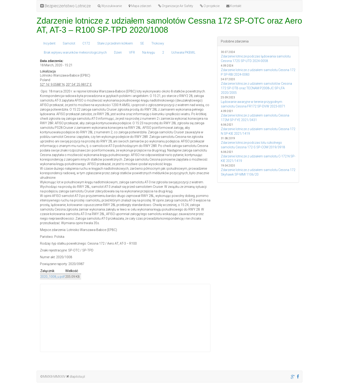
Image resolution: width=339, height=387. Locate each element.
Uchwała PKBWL (183, 52)
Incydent (49, 43)
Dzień (118, 52)
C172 (86, 43)
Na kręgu (148, 52)
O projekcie (209, 6)
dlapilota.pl (75, 376)
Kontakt (233, 6)
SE (142, 43)
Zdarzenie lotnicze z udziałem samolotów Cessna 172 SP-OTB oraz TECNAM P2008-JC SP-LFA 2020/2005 (256, 88)
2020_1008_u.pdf (52, 276)
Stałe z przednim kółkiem (115, 43)
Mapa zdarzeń (140, 6)
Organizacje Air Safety (175, 6)
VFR (132, 52)
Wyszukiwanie (110, 6)
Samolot (69, 43)
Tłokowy (157, 43)
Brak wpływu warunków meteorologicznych (75, 52)
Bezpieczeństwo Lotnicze (65, 5)
